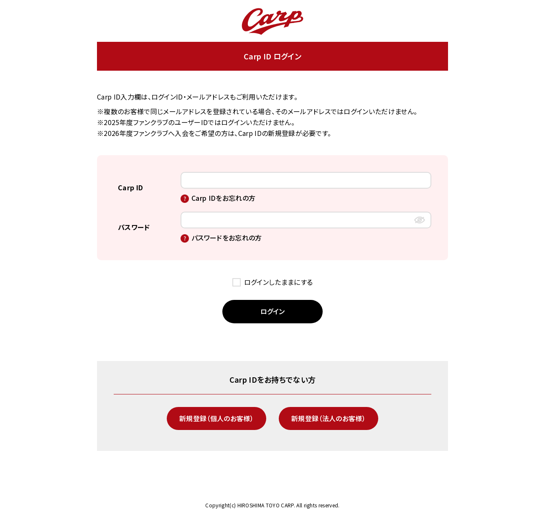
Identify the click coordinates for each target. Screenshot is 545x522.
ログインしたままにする (278, 282)
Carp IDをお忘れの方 (223, 198)
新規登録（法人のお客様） (328, 418)
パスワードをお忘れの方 (226, 238)
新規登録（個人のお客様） (216, 418)
